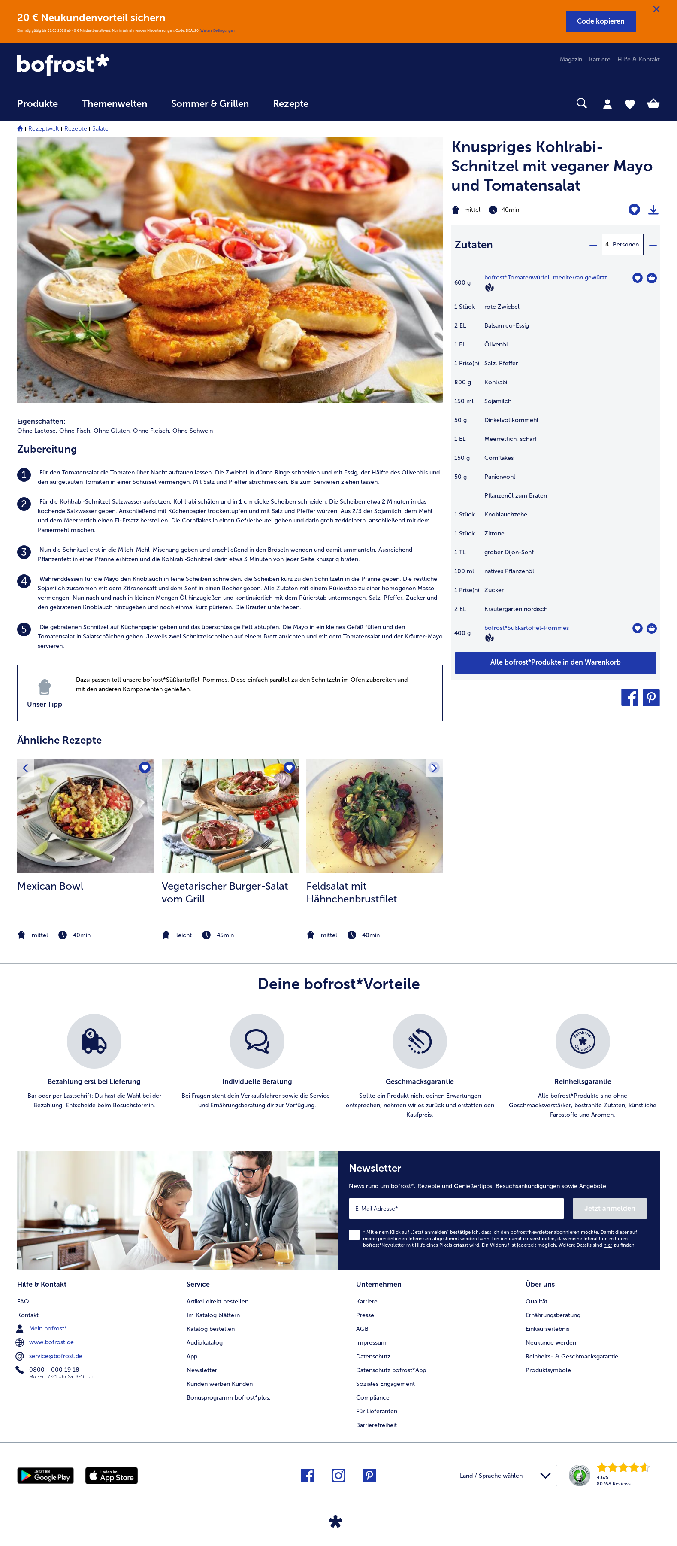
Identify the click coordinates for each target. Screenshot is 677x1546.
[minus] (593, 244)
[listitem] (230, 477)
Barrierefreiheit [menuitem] (376, 1425)
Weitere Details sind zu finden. (597, 1245)
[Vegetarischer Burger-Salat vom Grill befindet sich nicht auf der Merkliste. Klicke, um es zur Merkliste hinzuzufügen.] (289, 768)
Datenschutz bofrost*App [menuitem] (391, 1370)
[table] (555, 462)
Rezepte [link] (290, 104)
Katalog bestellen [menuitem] (211, 1329)
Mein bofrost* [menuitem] (42, 1328)
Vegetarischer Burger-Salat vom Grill (225, 892)
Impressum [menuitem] (371, 1342)
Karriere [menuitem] (600, 59)
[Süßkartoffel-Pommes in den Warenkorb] (652, 628)
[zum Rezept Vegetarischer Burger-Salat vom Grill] (230, 816)
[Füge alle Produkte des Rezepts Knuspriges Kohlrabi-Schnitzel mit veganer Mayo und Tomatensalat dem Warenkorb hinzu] (555, 663)
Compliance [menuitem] (373, 1397)
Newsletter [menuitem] (202, 1370)
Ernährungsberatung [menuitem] (553, 1315)
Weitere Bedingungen (217, 30)
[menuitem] (37, 108)
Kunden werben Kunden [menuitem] (220, 1384)
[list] (338, 1067)
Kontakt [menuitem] (28, 1315)
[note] (85, 935)
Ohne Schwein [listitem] (192, 430)
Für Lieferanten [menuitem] (376, 1411)
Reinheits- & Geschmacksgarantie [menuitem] (572, 1356)
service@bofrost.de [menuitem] (49, 1356)
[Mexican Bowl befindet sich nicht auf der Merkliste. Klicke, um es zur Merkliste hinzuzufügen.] (144, 768)
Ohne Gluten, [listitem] (112, 430)
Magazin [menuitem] (571, 59)
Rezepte (75, 128)
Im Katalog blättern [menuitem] (213, 1315)
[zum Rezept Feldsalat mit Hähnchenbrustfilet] (374, 816)
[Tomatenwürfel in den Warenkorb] (652, 278)
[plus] (652, 244)
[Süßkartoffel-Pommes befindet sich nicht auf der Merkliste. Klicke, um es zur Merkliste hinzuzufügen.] (637, 628)
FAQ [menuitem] (23, 1301)
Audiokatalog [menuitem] (205, 1342)
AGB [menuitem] (362, 1329)
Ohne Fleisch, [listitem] (152, 430)
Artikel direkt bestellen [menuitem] (217, 1301)
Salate (100, 128)
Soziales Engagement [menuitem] (385, 1384)
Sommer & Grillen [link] (210, 104)
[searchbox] (338, 103)
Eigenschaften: (41, 421)
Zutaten (474, 244)
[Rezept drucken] (653, 210)
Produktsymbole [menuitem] (548, 1370)
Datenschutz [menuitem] (373, 1356)
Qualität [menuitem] (536, 1301)
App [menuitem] (192, 1356)
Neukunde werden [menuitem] (551, 1342)
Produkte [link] (37, 104)
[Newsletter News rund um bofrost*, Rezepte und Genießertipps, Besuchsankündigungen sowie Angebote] (499, 1210)
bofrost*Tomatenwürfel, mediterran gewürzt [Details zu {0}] (545, 277)
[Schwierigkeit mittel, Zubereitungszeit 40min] (519, 210)
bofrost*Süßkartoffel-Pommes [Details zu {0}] (526, 628)
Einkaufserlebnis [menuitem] (547, 1329)
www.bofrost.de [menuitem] (45, 1342)
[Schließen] (656, 9)
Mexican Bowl (50, 886)
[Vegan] (489, 287)
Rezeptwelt (43, 128)
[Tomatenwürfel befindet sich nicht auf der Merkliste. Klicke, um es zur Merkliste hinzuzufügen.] (637, 278)
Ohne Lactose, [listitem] (37, 430)
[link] (113, 65)
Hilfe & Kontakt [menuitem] (638, 59)
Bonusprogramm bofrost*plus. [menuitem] (229, 1397)
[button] (601, 21)
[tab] (607, 104)
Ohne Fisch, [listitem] (75, 430)
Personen (626, 244)
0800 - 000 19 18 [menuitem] (48, 1370)
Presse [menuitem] (365, 1315)
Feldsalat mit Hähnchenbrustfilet (351, 892)
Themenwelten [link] (114, 104)
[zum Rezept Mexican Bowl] (85, 816)
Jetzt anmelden (609, 1208)
